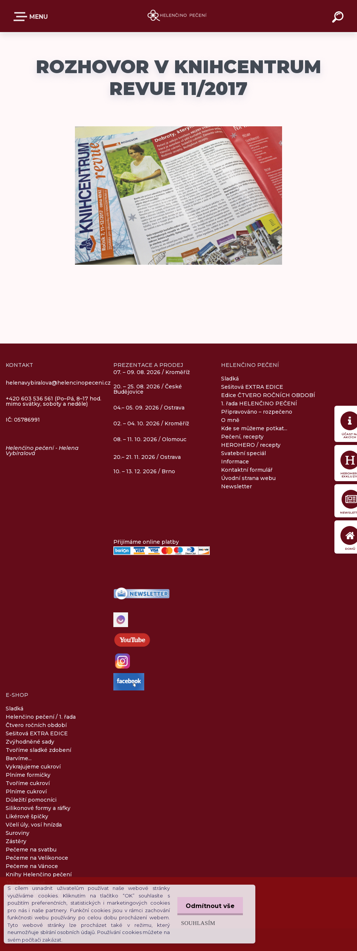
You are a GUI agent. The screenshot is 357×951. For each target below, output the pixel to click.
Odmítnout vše (209, 906)
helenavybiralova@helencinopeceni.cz (58, 382)
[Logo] (178, 16)
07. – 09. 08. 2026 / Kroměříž (151, 372)
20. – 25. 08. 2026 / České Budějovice (147, 389)
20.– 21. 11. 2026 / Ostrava (147, 457)
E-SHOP (21, 16)
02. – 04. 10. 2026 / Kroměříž (151, 424)
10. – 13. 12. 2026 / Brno (144, 471)
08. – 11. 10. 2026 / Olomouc (149, 439)
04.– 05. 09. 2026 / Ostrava (149, 408)
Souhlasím (196, 923)
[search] (339, 18)
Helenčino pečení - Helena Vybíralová (42, 451)
